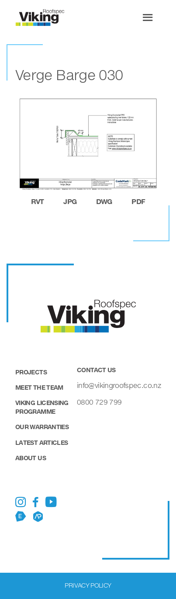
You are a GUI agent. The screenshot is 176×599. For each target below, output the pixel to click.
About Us (30, 458)
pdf (138, 201)
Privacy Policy (88, 585)
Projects (31, 372)
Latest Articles (41, 442)
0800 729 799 (99, 402)
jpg (69, 201)
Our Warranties (42, 426)
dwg (104, 201)
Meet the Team (39, 387)
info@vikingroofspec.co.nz (119, 385)
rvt (37, 201)
